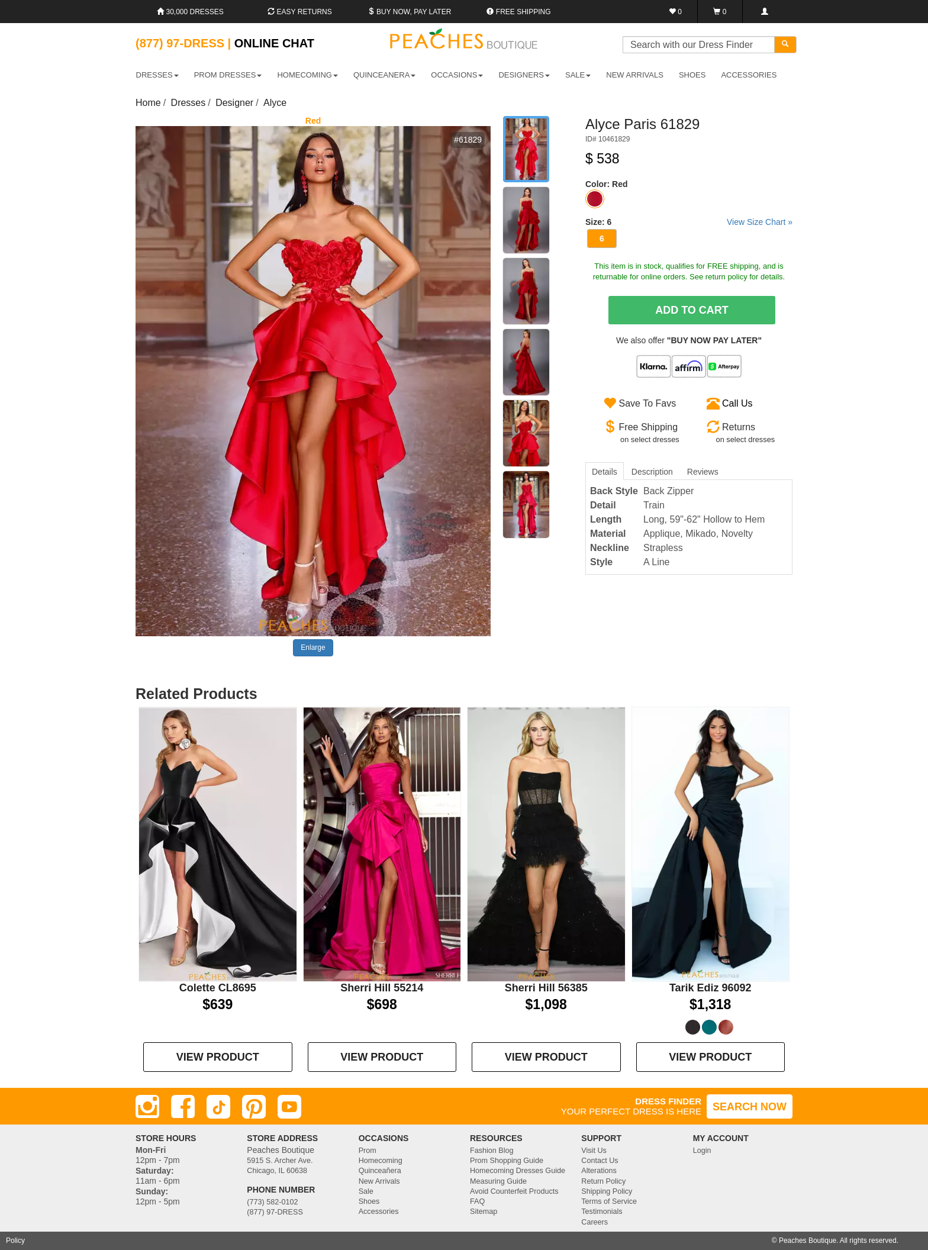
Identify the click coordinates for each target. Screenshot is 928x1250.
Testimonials (601, 1211)
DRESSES (157, 74)
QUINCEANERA (384, 74)
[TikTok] (218, 1107)
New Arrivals (634, 74)
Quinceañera (380, 1171)
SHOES (692, 74)
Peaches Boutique (807, 1240)
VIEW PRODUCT (217, 1057)
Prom (367, 1150)
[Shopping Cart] (720, 11)
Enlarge (313, 647)
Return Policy (603, 1181)
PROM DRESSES (228, 74)
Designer (234, 103)
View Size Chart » (759, 222)
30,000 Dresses (190, 12)
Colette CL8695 (217, 988)
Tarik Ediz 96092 (710, 988)
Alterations (599, 1171)
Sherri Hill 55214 (381, 988)
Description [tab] (652, 471)
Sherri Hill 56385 (546, 988)
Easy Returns (299, 12)
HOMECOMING (307, 74)
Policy (15, 1240)
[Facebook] (183, 1107)
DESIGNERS (524, 74)
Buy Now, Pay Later (410, 12)
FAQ (477, 1201)
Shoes (369, 1201)
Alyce (274, 103)
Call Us (737, 403)
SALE (578, 74)
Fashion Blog (492, 1150)
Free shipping (518, 12)
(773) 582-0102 (272, 1202)
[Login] (764, 11)
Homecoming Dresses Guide (517, 1171)
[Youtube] (289, 1107)
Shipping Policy (606, 1191)
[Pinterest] (254, 1107)
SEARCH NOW (750, 1107)
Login (702, 1150)
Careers (594, 1222)
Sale (366, 1191)
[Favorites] (675, 11)
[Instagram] (147, 1107)
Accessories (379, 1211)
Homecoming (380, 1160)
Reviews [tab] (702, 471)
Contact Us (599, 1160)
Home (148, 103)
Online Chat (274, 43)
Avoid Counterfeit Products (514, 1191)
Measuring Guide (498, 1181)
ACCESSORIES (748, 74)
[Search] (785, 44)
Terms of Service (609, 1201)
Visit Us (593, 1150)
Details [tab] (604, 471)
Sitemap (483, 1211)
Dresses (188, 103)
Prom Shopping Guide (506, 1160)
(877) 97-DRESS (275, 1212)
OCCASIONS (457, 74)
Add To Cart (692, 310)
